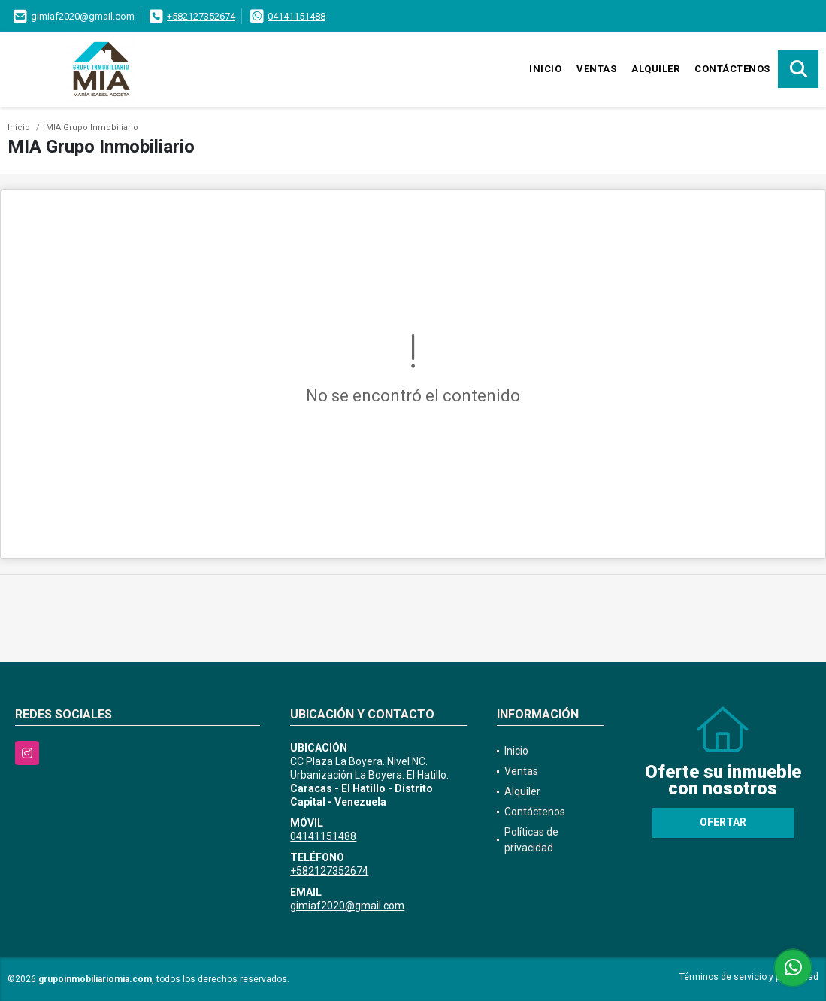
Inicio (545, 68)
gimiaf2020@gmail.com (347, 906)
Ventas (596, 68)
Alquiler (655, 68)
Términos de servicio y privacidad (748, 977)
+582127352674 (201, 16)
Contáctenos (732, 68)
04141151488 (296, 16)
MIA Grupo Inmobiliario (92, 127)
